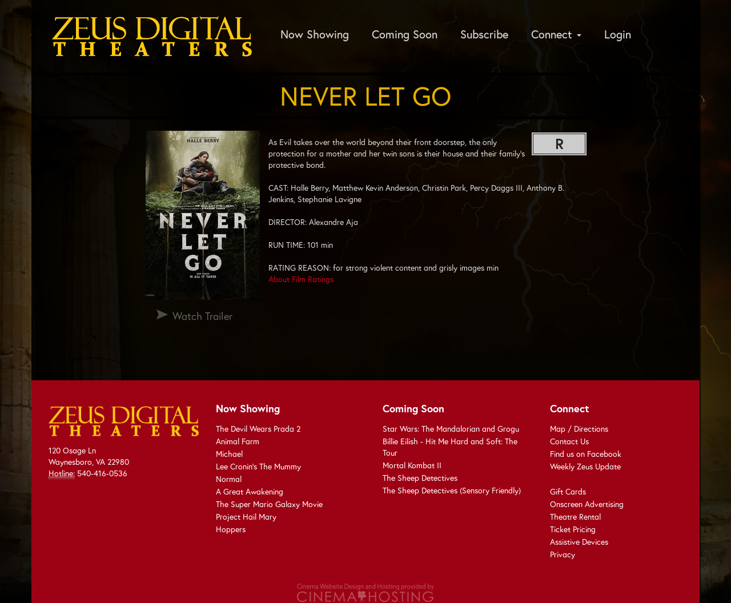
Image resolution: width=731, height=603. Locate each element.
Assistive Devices (579, 541)
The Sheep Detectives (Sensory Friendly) (452, 490)
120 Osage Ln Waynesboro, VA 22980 (89, 456)
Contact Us (569, 441)
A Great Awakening (249, 491)
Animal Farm (237, 441)
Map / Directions (579, 428)
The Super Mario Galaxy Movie (269, 504)
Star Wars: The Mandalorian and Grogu (451, 428)
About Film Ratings (301, 279)
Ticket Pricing (573, 529)
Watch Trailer (202, 316)
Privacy (562, 554)
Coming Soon (404, 34)
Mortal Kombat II (412, 465)
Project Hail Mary (246, 516)
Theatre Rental (575, 516)
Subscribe (484, 34)
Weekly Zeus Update (585, 466)
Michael (229, 453)
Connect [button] (556, 34)
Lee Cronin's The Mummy (258, 466)
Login (617, 34)
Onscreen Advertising (587, 504)
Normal (229, 478)
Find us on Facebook (585, 453)
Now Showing (314, 34)
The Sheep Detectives (420, 477)
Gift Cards (568, 491)
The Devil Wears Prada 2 (258, 428)
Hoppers (231, 529)
